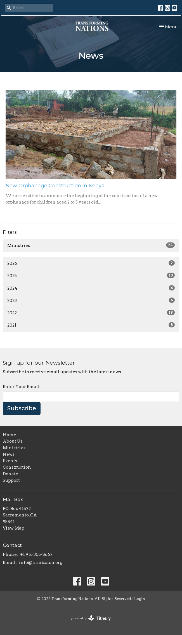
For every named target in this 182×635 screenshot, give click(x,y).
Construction (17, 467)
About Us (13, 441)
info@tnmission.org (40, 562)
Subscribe (21, 408)
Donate (10, 473)
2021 (91, 325)
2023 (91, 300)
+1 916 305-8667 (36, 554)
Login (139, 599)
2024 (91, 288)
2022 (91, 312)
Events (10, 460)
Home (9, 434)
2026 (91, 263)
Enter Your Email (21, 386)
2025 (91, 275)
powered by (91, 618)
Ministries (91, 245)
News (9, 454)
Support (11, 480)
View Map (13, 528)
